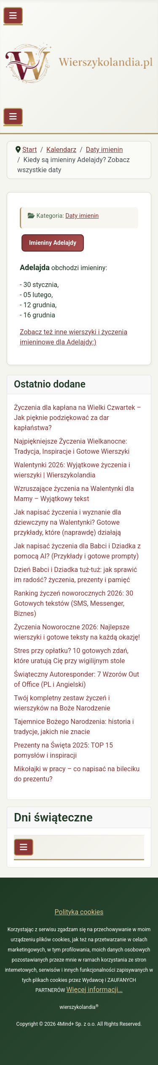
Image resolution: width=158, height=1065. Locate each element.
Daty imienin (82, 216)
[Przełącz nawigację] (13, 15)
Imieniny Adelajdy (52, 242)
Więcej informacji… (94, 990)
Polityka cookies (79, 912)
